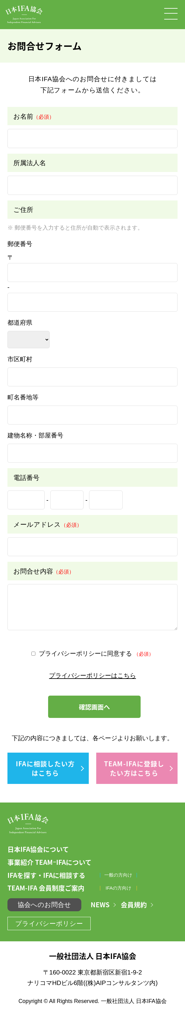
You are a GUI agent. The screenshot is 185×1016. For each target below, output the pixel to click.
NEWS (100, 904)
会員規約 (134, 904)
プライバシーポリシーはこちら (92, 675)
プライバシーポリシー (49, 923)
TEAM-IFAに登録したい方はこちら (134, 768)
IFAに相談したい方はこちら (45, 768)
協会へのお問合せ (44, 904)
